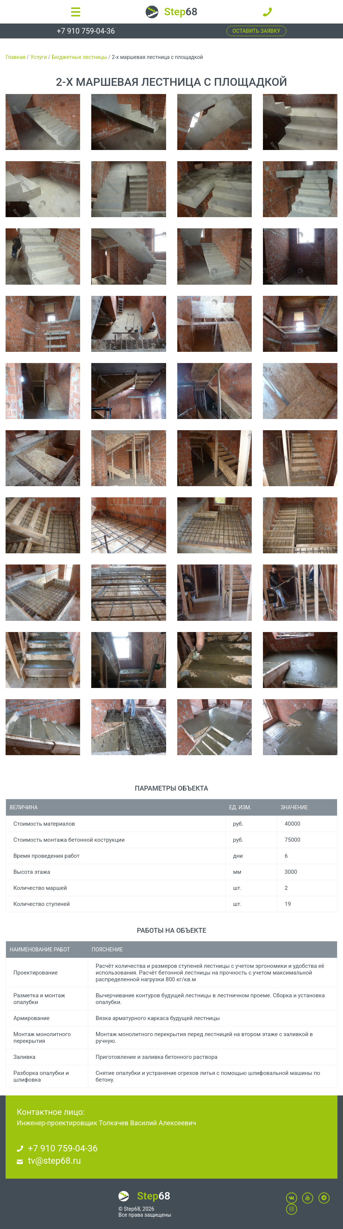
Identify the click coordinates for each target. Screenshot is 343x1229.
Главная (15, 57)
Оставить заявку (256, 31)
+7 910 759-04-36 (86, 30)
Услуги (38, 57)
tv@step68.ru (54, 1160)
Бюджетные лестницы (79, 57)
